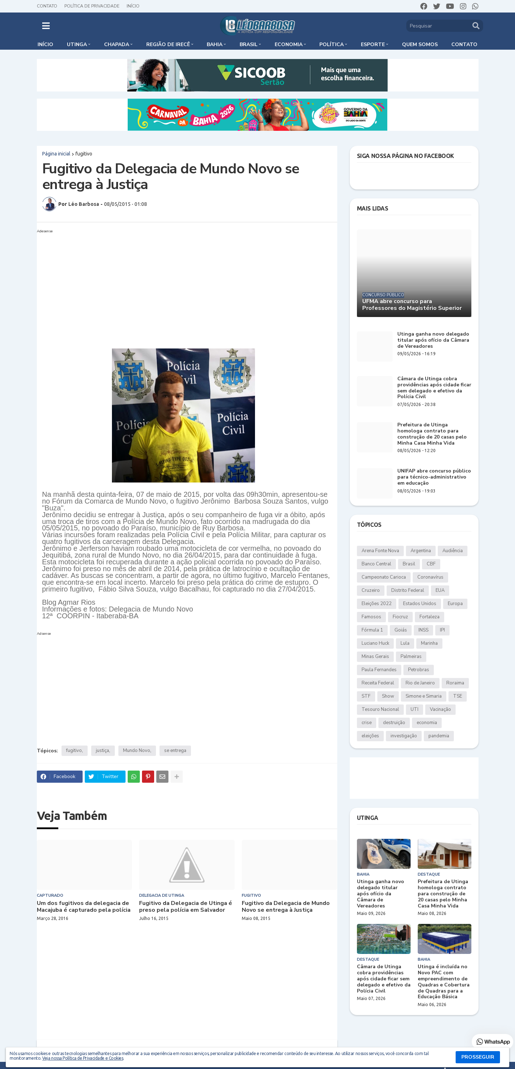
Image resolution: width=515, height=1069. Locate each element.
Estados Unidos (419, 603)
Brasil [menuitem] (249, 44)
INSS (423, 630)
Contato (47, 6)
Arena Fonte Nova (380, 551)
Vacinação (440, 709)
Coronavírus (430, 577)
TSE (457, 696)
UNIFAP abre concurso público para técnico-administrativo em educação (434, 477)
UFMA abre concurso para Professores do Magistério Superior (412, 305)
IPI (442, 630)
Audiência (452, 551)
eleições (370, 736)
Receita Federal (378, 683)
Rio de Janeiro (420, 683)
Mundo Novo (136, 750)
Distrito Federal (407, 590)
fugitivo (83, 153)
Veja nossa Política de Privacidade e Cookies (82, 1058)
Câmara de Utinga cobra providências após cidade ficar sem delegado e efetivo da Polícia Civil (434, 388)
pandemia (438, 736)
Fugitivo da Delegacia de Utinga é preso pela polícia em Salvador (185, 907)
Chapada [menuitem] (116, 44)
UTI (414, 709)
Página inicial (56, 153)
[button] (46, 26)
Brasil (409, 564)
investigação (404, 736)
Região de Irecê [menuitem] (168, 44)
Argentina (421, 551)
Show (388, 696)
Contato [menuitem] (464, 44)
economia (427, 722)
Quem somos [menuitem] (420, 44)
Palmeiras (411, 656)
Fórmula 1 (372, 630)
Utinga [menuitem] (77, 44)
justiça (102, 750)
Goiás (400, 630)
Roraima (455, 683)
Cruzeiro (371, 590)
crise (367, 722)
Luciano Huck (375, 643)
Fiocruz (400, 617)
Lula (405, 643)
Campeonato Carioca (384, 577)
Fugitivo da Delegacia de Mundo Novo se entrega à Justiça (286, 907)
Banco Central (376, 564)
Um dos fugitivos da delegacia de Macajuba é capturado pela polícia (84, 907)
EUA (440, 590)
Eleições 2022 (377, 603)
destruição (394, 722)
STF (366, 696)
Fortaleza (430, 617)
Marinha (429, 643)
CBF (431, 564)
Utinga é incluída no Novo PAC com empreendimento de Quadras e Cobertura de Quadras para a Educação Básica (444, 982)
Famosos (371, 617)
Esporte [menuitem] (373, 44)
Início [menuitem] (45, 44)
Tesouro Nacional (380, 709)
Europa (455, 603)
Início (133, 6)
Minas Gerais (375, 656)
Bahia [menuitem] (214, 44)
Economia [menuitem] (289, 44)
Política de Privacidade (91, 6)
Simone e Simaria (424, 696)
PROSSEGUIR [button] (477, 1057)
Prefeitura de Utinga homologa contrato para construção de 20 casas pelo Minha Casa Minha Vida (432, 434)
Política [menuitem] (331, 44)
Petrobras (418, 670)
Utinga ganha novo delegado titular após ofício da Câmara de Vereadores (433, 340)
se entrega (175, 750)
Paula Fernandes (379, 670)
